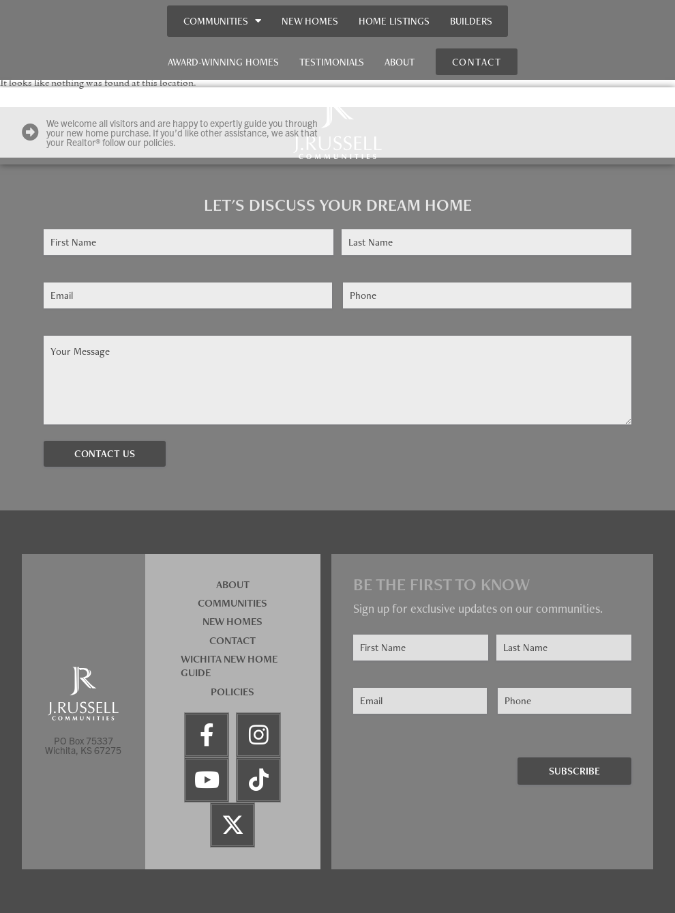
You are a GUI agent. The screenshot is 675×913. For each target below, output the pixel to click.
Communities (222, 21)
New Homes (310, 20)
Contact (232, 640)
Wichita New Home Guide (229, 666)
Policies (232, 691)
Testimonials (331, 61)
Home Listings (394, 20)
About (400, 61)
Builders (471, 20)
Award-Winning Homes (223, 61)
